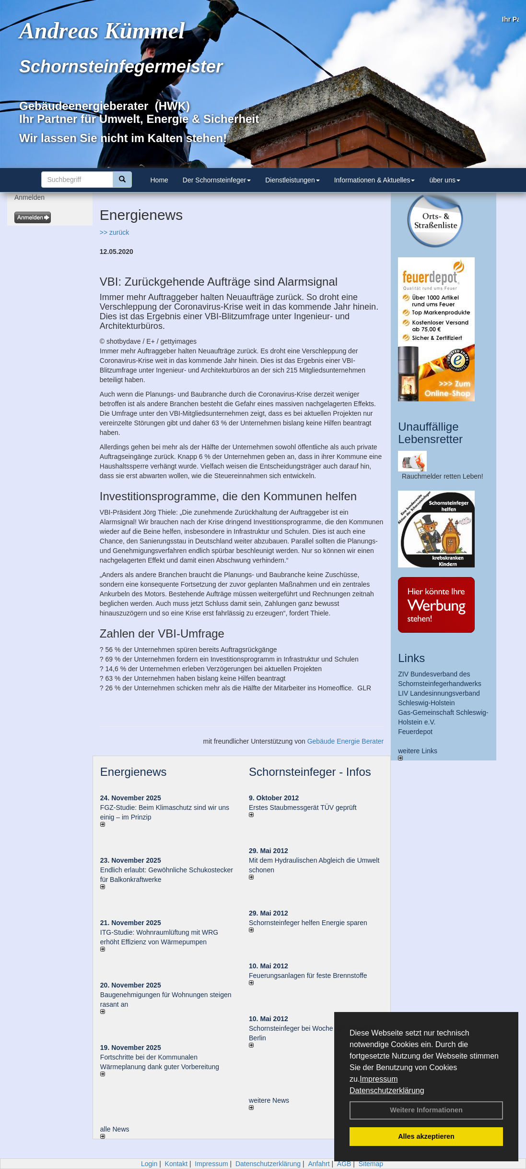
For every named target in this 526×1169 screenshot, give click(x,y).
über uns (444, 180)
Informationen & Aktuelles (374, 180)
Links (411, 657)
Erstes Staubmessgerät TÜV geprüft (303, 807)
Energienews (133, 771)
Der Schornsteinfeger (217, 180)
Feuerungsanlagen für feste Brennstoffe (308, 975)
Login (149, 1164)
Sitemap (371, 1164)
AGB (344, 1164)
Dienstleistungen (292, 180)
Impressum (378, 1079)
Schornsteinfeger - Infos (310, 771)
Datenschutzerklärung (387, 1090)
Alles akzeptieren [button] (426, 1136)
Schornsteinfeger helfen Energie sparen (308, 923)
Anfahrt (318, 1164)
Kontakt (176, 1164)
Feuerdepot (415, 731)
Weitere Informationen (426, 1110)
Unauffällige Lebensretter (430, 433)
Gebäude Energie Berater (345, 741)
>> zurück (114, 232)
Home (159, 180)
